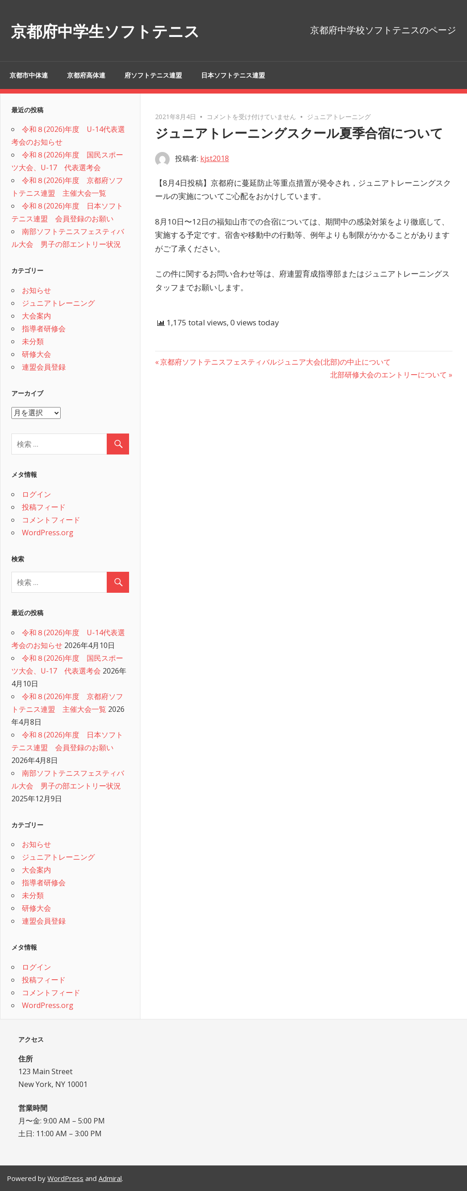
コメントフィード (51, 520)
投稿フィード (44, 507)
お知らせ (36, 290)
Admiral (110, 1178)
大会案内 (36, 316)
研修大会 (36, 354)
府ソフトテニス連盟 (153, 75)
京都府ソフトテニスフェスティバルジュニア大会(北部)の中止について (275, 362)
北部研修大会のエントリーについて (388, 375)
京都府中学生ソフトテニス (122, 30)
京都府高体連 (86, 75)
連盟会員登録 (44, 367)
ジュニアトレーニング (339, 116)
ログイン (36, 494)
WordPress (65, 1178)
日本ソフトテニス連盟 (233, 75)
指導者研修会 (44, 329)
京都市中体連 (29, 75)
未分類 (33, 341)
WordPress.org (47, 533)
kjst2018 (214, 158)
